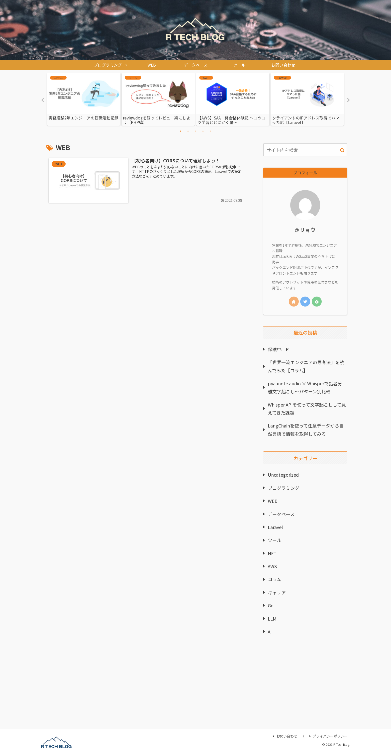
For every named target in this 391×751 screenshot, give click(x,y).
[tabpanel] (83, 99)
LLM (272, 618)
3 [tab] (195, 131)
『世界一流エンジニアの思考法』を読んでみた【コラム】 (306, 366)
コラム (274, 579)
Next (348, 100)
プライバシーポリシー (328, 736)
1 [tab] (180, 131)
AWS (272, 566)
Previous (42, 100)
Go (271, 605)
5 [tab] (210, 131)
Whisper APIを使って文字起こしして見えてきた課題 (307, 408)
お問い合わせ (285, 736)
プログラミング (283, 488)
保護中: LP (278, 349)
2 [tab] (188, 131)
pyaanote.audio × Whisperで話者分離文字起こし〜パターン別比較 (305, 387)
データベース (281, 514)
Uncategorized (283, 475)
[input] (305, 149)
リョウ (307, 229)
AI (270, 631)
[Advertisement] (305, 684)
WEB (273, 501)
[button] (342, 150)
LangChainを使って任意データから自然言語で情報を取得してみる (306, 430)
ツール (274, 540)
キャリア (277, 592)
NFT (272, 553)
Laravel (275, 527)
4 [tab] (202, 131)
